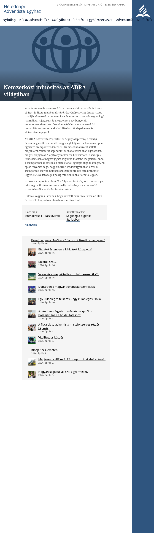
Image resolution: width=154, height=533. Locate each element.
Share (31, 225)
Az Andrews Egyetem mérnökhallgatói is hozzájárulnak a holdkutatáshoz (65, 313)
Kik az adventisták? (34, 20)
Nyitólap (9, 20)
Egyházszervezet (99, 20)
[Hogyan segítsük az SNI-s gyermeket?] (32, 374)
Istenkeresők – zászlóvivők (42, 216)
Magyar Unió (93, 4)
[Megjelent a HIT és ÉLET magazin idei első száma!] (32, 362)
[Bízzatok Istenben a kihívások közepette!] (32, 252)
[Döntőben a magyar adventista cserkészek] (32, 289)
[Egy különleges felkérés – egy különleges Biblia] (32, 301)
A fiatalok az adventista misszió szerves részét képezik (68, 326)
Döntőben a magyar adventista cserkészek (66, 287)
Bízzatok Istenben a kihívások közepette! (65, 249)
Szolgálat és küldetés (67, 20)
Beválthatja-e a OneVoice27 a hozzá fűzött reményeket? (68, 240)
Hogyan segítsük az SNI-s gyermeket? (63, 372)
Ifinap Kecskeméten (44, 350)
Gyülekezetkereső (69, 4)
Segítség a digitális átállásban (78, 217)
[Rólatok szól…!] (32, 264)
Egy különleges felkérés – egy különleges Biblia (69, 299)
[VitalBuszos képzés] (32, 340)
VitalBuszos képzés (50, 337)
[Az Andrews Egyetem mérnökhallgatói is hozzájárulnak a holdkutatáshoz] (32, 314)
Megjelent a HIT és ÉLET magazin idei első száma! (72, 359)
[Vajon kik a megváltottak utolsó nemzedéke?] (32, 276)
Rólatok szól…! (47, 262)
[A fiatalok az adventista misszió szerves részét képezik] (32, 327)
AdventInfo (124, 20)
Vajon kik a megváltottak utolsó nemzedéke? (68, 274)
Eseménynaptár (115, 4)
